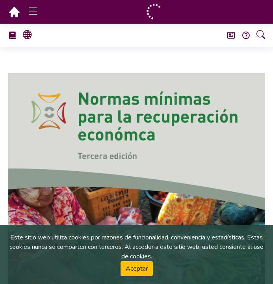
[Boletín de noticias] (227, 35)
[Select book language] (30, 35)
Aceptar (137, 268)
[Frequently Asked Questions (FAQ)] (242, 35)
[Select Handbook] (15, 35)
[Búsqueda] (257, 35)
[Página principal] (14, 12)
